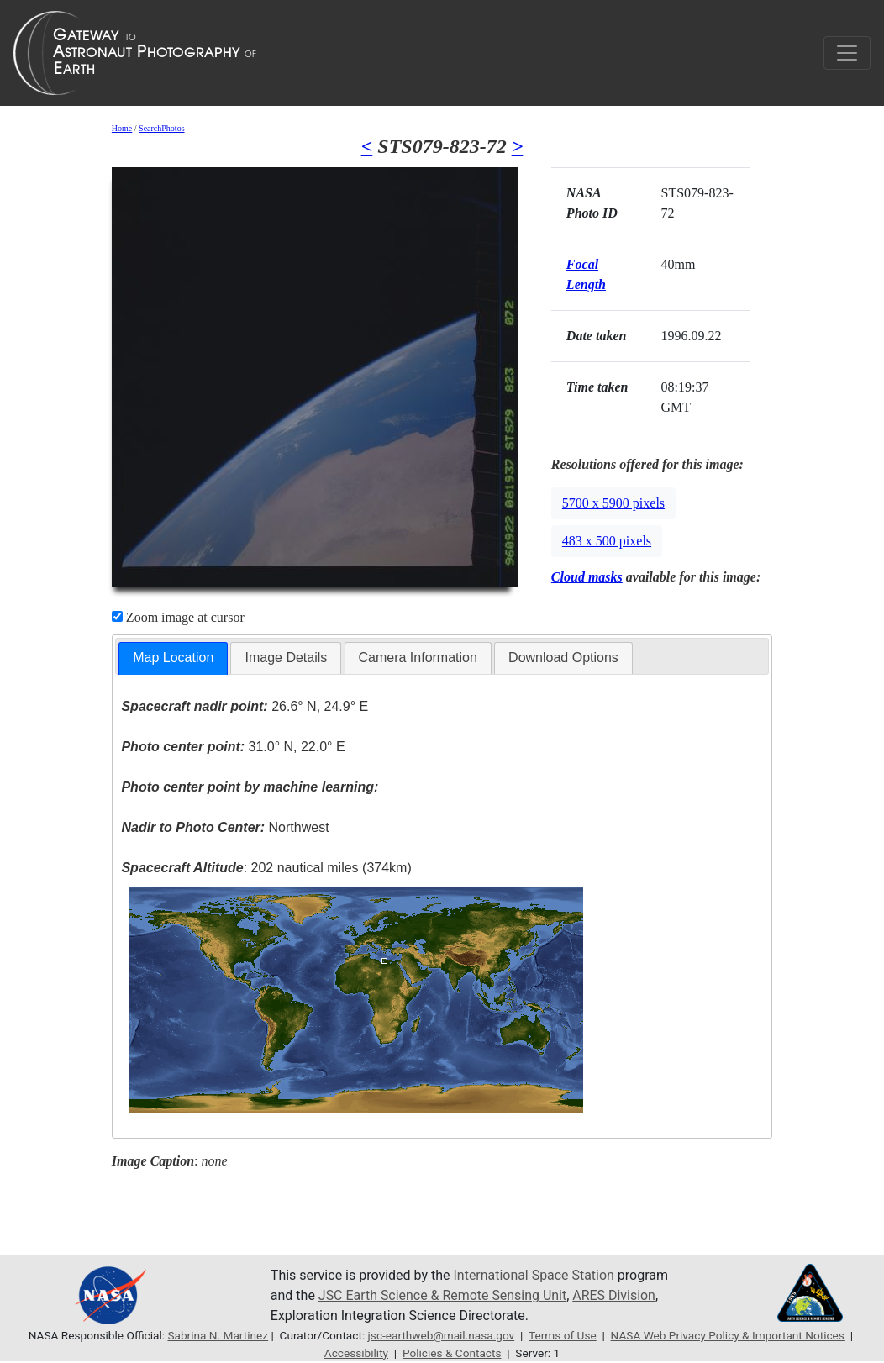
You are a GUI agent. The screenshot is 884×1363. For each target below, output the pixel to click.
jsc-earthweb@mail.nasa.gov (440, 1335)
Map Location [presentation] (173, 657)
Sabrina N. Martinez (217, 1335)
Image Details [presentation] (286, 657)
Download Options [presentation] (563, 657)
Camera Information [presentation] (418, 657)
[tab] (173, 658)
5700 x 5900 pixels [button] (613, 503)
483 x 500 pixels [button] (606, 541)
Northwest (225, 827)
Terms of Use (563, 1335)
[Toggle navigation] (847, 53)
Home (122, 128)
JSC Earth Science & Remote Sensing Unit (442, 1295)
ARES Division (614, 1295)
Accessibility (356, 1353)
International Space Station (534, 1275)
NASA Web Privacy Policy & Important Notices (728, 1335)
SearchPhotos (161, 128)
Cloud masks (587, 577)
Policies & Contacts (452, 1353)
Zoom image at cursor (178, 617)
